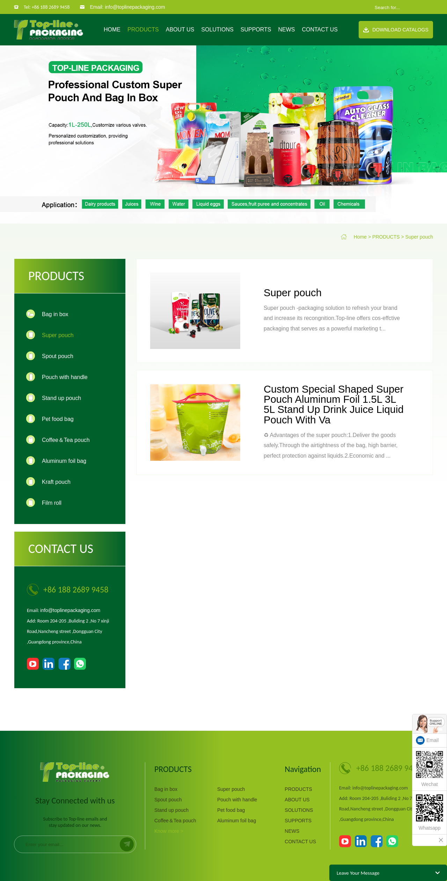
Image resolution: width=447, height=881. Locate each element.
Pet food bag (231, 810)
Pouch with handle (237, 799)
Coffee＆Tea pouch (175, 820)
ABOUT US (180, 29)
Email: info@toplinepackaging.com (127, 7)
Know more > (168, 831)
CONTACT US (320, 29)
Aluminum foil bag (236, 820)
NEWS (286, 29)
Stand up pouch (171, 810)
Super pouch (419, 237)
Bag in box (165, 789)
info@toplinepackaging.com (70, 610)
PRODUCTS (143, 29)
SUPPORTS (256, 29)
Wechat (429, 769)
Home (112, 29)
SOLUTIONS (217, 29)
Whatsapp (429, 812)
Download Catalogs (395, 29)
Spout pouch (168, 799)
